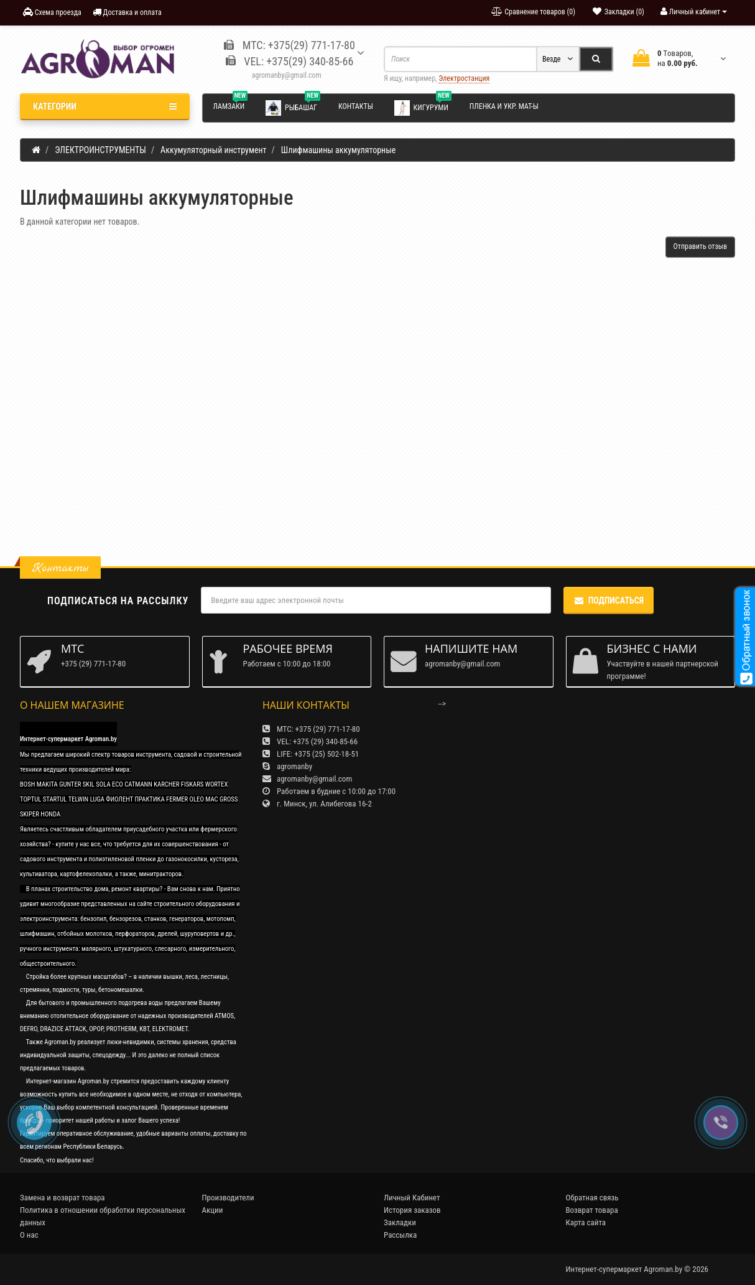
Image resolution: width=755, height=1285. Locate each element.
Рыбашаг (293, 107)
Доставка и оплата (127, 12)
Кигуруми (423, 107)
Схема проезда (52, 12)
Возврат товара (592, 1210)
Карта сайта (586, 1222)
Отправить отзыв (700, 246)
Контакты (355, 106)
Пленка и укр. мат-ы (504, 106)
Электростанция (463, 78)
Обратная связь (592, 1197)
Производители (228, 1197)
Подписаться (608, 600)
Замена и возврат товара (62, 1197)
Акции (212, 1210)
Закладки (400, 1222)
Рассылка (400, 1235)
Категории (105, 106)
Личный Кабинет (412, 1197)
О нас (29, 1235)
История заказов (412, 1210)
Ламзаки (230, 104)
